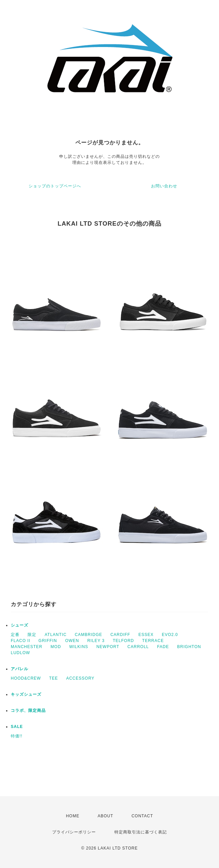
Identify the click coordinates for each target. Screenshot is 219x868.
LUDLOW (20, 652)
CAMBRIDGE (88, 634)
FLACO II (20, 640)
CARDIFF (120, 634)
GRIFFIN (47, 640)
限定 (32, 634)
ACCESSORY (80, 678)
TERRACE (153, 640)
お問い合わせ (164, 186)
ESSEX (146, 634)
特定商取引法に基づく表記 (140, 832)
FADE (163, 646)
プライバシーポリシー (74, 832)
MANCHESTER (26, 646)
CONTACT (142, 816)
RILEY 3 (95, 640)
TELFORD (123, 640)
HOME (72, 816)
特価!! (17, 736)
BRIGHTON (189, 646)
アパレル (19, 669)
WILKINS (78, 646)
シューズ (19, 625)
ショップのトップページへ (55, 186)
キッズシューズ (26, 694)
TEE (53, 678)
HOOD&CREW (26, 678)
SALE (17, 726)
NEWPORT (107, 646)
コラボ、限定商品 (28, 710)
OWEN (72, 640)
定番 (15, 634)
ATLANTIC (56, 634)
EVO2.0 (170, 634)
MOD (55, 646)
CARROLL (138, 646)
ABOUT (105, 816)
